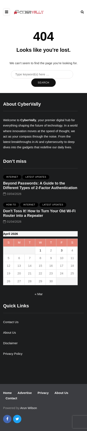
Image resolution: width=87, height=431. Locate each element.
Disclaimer (10, 343)
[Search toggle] (82, 12)
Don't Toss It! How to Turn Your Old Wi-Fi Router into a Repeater (39, 214)
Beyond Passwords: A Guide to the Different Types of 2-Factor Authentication (40, 186)
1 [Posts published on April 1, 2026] (40, 250)
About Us (9, 332)
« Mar (38, 294)
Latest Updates (35, 178)
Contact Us (10, 322)
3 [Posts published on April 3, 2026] (61, 250)
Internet (12, 178)
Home (7, 393)
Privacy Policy (12, 353)
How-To (11, 206)
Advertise (25, 393)
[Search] (42, 74)
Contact (11, 398)
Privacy (42, 393)
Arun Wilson (28, 408)
